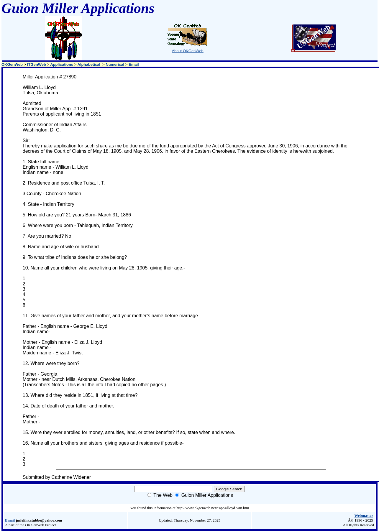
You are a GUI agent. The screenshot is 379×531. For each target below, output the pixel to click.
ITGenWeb (36, 64)
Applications (61, 64)
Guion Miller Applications (207, 495)
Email (134, 64)
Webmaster (363, 515)
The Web (163, 495)
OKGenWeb (12, 64)
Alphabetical (89, 64)
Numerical (115, 64)
